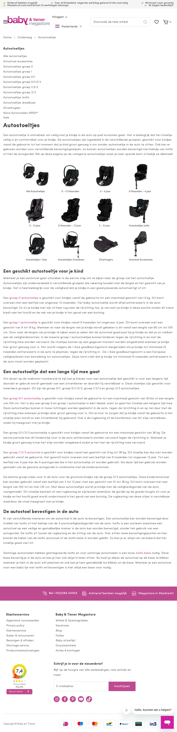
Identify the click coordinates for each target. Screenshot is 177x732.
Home (7, 37)
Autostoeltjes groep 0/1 (19, 77)
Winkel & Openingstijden (72, 620)
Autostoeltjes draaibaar (19, 102)
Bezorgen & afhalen (20, 640)
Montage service (17, 645)
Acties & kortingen (68, 650)
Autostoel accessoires (18, 61)
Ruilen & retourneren (20, 635)
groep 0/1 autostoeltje (25, 398)
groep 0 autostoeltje (23, 298)
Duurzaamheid (66, 645)
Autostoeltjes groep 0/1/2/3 (22, 82)
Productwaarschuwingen (22, 650)
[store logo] (28, 22)
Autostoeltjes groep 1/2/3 (20, 87)
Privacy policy (15, 625)
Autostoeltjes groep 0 (18, 66)
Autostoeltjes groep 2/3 (19, 92)
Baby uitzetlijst (66, 640)
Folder (60, 635)
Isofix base (143, 553)
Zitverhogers (11, 108)
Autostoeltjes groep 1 (17, 71)
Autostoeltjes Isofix (16, 97)
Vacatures (62, 625)
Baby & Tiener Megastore (76, 614)
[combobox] (120, 22)
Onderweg (25, 37)
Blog (59, 630)
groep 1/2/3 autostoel (24, 452)
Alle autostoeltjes (15, 56)
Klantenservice (17, 614)
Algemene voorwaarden (22, 620)
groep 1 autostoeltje (23, 322)
